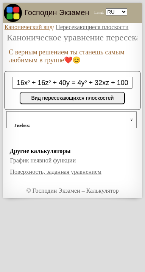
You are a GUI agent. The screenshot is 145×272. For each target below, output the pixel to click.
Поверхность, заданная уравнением (55, 171)
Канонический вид (29, 27)
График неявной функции (43, 160)
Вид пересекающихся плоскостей (72, 98)
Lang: (99, 12)
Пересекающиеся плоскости (92, 27)
